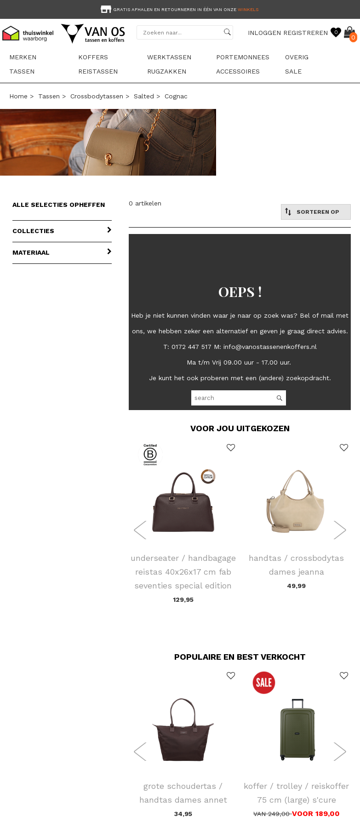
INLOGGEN (264, 32)
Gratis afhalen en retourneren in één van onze (178, 9)
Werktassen (169, 57)
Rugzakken (166, 71)
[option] (180, 8)
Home (18, 96)
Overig (297, 57)
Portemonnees (242, 57)
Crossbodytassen (96, 96)
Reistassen (98, 71)
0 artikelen (145, 203)
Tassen (21, 71)
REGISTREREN (305, 32)
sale (293, 71)
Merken (22, 57)
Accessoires (238, 71)
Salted (144, 96)
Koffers (93, 57)
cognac (176, 96)
